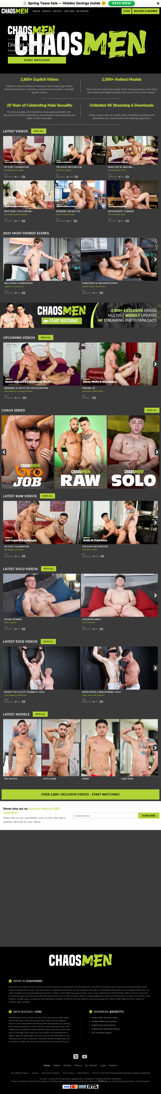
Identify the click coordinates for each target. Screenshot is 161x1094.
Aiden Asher (87, 695)
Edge (6, 699)
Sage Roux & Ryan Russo (18, 283)
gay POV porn (63, 1041)
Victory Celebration (16, 167)
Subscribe (149, 815)
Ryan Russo (19, 286)
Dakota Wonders (21, 214)
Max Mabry (87, 391)
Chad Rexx (60, 170)
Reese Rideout (10, 391)
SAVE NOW (121, 3)
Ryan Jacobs (80, 996)
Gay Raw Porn (39, 1020)
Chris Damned (114, 170)
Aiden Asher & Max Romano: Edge (101, 692)
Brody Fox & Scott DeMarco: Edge (24, 692)
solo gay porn (35, 999)
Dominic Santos (62, 214)
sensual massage (127, 990)
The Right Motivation (69, 167)
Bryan (40, 987)
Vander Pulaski (117, 993)
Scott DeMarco (10, 695)
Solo (6, 627)
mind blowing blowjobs (107, 990)
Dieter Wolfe (97, 391)
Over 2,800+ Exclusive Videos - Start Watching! (80, 794)
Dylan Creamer (13, 619)
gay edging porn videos (100, 996)
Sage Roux (8, 286)
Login (126, 11)
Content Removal (142, 1081)
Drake (68, 170)
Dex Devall (8, 214)
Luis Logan (19, 170)
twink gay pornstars (51, 996)
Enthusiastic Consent (121, 211)
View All (38, 131)
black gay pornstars (25, 996)
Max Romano (98, 695)
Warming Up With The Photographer (26, 388)
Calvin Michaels (91, 619)
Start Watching (37, 60)
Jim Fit (123, 170)
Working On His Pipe (68, 211)
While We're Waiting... (121, 167)
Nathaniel (103, 993)
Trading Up (88, 388)
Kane (72, 214)
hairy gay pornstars (79, 993)
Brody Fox (22, 695)
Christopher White (24, 391)
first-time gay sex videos (124, 996)
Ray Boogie (9, 170)
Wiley (68, 996)
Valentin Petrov (88, 286)
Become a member (145, 11)
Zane (96, 993)
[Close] (158, 3)
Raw (6, 174)
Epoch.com (25, 1081)
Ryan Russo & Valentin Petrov (100, 283)
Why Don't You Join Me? (18, 211)
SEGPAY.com (102, 1081)
